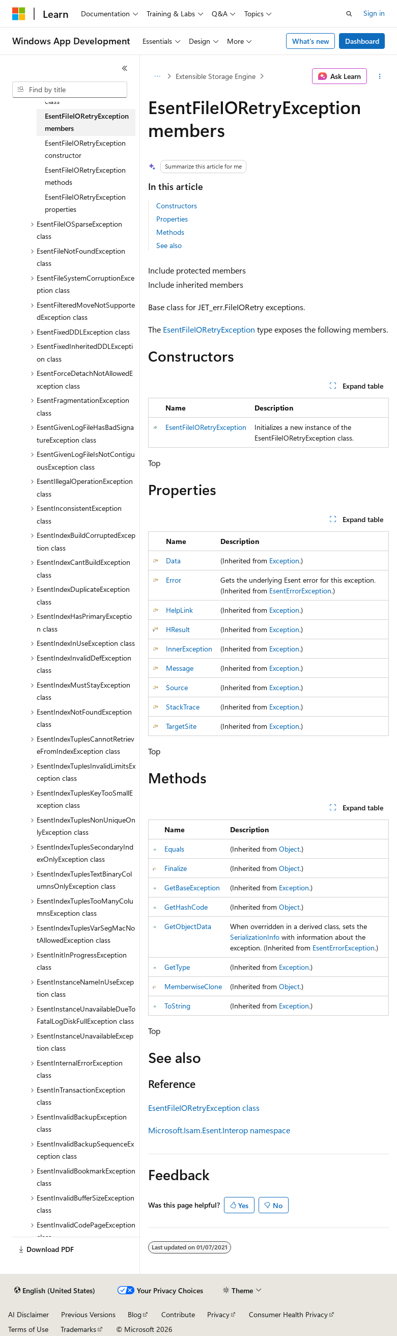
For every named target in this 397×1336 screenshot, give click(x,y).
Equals (174, 849)
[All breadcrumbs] (157, 76)
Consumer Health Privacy (288, 1314)
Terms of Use (28, 1329)
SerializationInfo (254, 937)
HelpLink (179, 610)
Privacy (218, 1314)
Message (179, 668)
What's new (310, 41)
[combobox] (69, 89)
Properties (172, 219)
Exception (284, 560)
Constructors (176, 205)
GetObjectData (187, 926)
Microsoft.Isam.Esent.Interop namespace (219, 1130)
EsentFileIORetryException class (204, 1107)
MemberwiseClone (193, 986)
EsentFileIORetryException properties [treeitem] (85, 203)
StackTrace (183, 707)
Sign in (374, 13)
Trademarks (78, 1329)
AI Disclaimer (28, 1314)
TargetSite (181, 726)
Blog (134, 1314)
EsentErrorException (300, 590)
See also (169, 245)
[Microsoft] (18, 13)
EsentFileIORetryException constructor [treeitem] (85, 149)
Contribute (178, 1314)
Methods (170, 232)
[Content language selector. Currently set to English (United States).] (54, 1291)
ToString (177, 1006)
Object (289, 849)
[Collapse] (124, 68)
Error (173, 580)
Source (177, 687)
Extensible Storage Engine (216, 76)
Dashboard (362, 41)
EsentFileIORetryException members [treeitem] (87, 122)
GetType (177, 967)
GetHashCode (186, 907)
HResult (178, 629)
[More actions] (380, 76)
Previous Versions (88, 1314)
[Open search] (349, 14)
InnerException (189, 648)
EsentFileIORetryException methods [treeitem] (85, 176)
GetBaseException (192, 887)
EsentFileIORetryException (209, 329)
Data (173, 560)
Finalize (175, 868)
